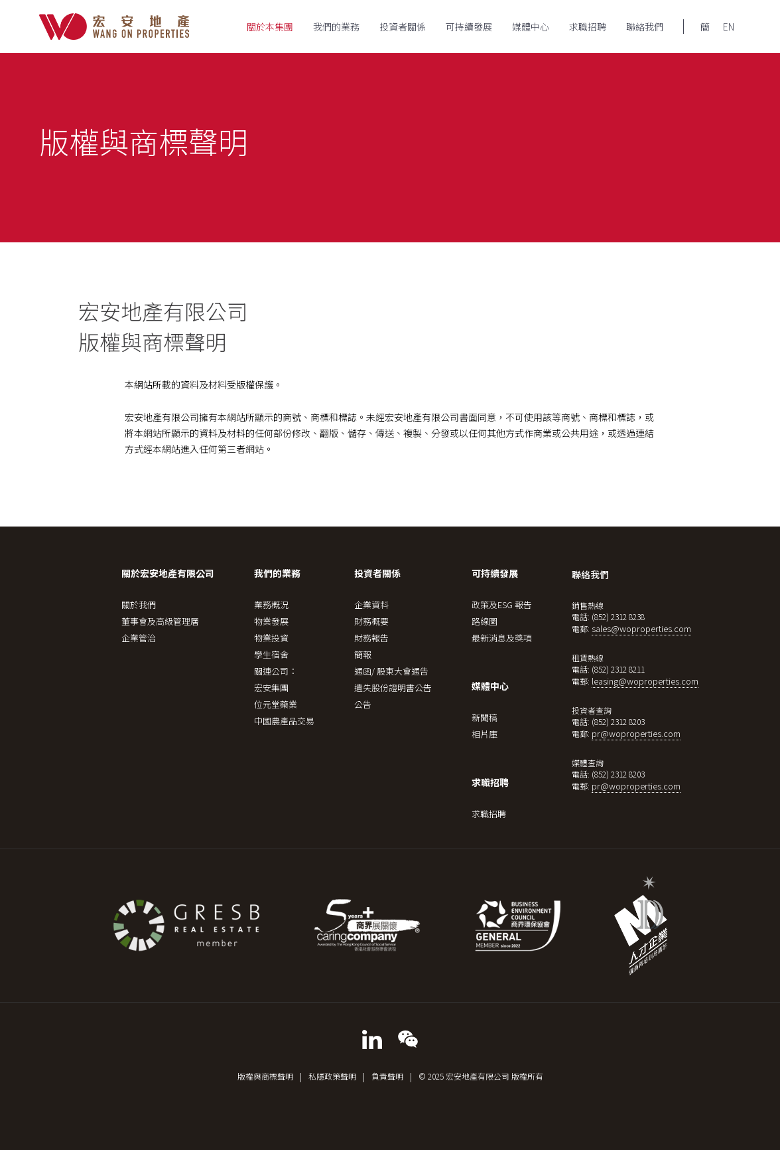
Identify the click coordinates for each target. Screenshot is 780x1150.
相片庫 (484, 734)
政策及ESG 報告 (502, 604)
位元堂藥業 (275, 704)
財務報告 (371, 637)
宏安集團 (271, 687)
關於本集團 (270, 26)
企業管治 (138, 637)
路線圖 (484, 621)
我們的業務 (336, 26)
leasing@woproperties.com (645, 681)
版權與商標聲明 (265, 1076)
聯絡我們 (644, 26)
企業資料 (371, 604)
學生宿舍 (271, 654)
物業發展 (271, 621)
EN (728, 26)
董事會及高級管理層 (160, 621)
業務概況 (271, 604)
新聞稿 (484, 717)
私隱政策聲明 (332, 1076)
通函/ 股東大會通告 (391, 671)
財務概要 (371, 621)
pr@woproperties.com (636, 733)
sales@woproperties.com (641, 628)
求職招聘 (587, 26)
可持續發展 (469, 26)
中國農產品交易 (284, 720)
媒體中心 (530, 26)
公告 (362, 704)
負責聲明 (387, 1076)
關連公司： (275, 671)
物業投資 (271, 637)
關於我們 (138, 604)
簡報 (362, 654)
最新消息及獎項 (502, 637)
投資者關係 (402, 26)
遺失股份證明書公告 (393, 687)
